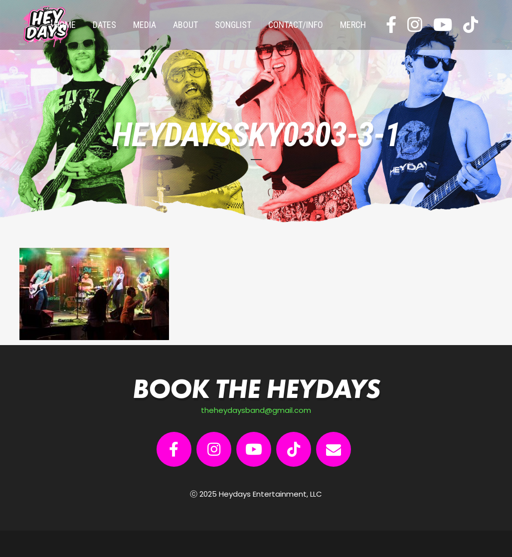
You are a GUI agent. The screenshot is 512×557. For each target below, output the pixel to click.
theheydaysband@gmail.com (256, 410)
